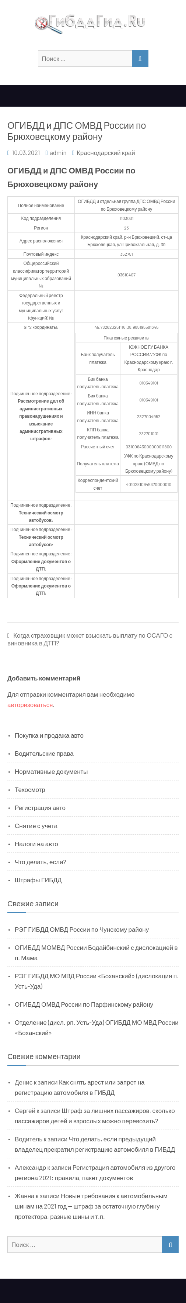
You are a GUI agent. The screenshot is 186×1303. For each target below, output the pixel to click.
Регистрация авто (40, 807)
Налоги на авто (36, 843)
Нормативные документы (51, 771)
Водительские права (44, 753)
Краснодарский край (106, 152)
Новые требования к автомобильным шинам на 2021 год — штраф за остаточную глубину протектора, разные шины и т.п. (91, 1206)
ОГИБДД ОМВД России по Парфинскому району (84, 1004)
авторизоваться (30, 704)
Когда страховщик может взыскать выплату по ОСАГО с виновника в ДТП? (89, 639)
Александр (30, 1167)
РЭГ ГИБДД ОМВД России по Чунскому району (82, 929)
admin (58, 152)
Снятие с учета (36, 825)
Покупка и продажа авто (49, 735)
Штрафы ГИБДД (38, 879)
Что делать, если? (40, 861)
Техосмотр (30, 789)
